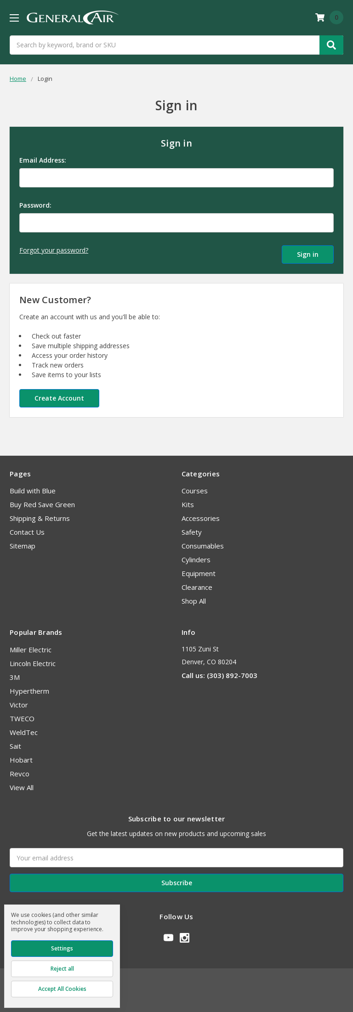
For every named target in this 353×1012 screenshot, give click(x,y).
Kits (188, 504)
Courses (195, 490)
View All (22, 787)
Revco (19, 773)
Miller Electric (30, 649)
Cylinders (196, 559)
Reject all (62, 968)
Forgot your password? (53, 250)
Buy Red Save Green (42, 504)
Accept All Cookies (62, 989)
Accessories (201, 517)
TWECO (22, 718)
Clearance (197, 586)
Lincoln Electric (33, 662)
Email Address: (42, 160)
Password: (35, 205)
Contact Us (27, 531)
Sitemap (22, 545)
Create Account (59, 397)
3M (15, 676)
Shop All (194, 600)
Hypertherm (29, 690)
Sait (15, 745)
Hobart (21, 759)
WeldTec (24, 731)
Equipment (199, 572)
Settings (62, 948)
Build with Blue (33, 490)
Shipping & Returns (40, 517)
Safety (192, 531)
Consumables (203, 545)
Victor (19, 704)
